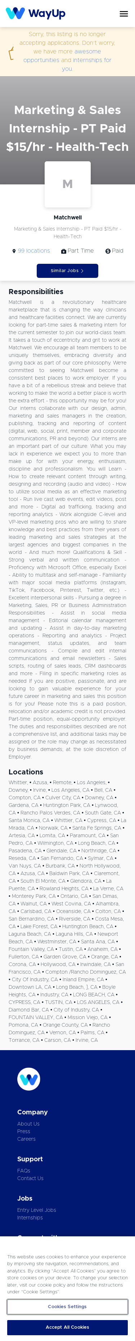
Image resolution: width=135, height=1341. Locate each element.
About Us (28, 1124)
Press (23, 1131)
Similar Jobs (67, 270)
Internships (30, 1217)
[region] (67, 1288)
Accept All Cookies (67, 1327)
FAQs (23, 1171)
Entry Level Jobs (36, 1210)
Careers (26, 1139)
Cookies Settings (67, 1307)
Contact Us (30, 1178)
